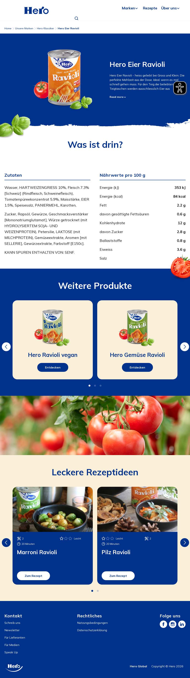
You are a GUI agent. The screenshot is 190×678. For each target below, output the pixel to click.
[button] (76, 18)
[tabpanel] (53, 339)
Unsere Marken (24, 28)
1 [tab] (89, 386)
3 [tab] (100, 386)
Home (7, 28)
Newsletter (12, 630)
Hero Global (138, 666)
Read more (118, 97)
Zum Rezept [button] (33, 576)
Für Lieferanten (14, 637)
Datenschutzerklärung (92, 630)
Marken (128, 8)
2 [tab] (95, 386)
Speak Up (11, 652)
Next (184, 344)
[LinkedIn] (182, 624)
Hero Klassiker (45, 28)
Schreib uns (12, 623)
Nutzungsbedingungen (92, 623)
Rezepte (150, 8)
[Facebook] (163, 624)
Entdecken (53, 367)
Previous (6, 344)
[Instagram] (172, 624)
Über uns (169, 8)
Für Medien (11, 645)
